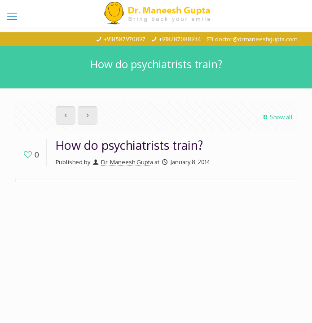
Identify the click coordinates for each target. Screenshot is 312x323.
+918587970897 (124, 39)
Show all (276, 117)
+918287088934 (180, 39)
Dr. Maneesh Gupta (127, 162)
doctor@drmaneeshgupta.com (256, 39)
